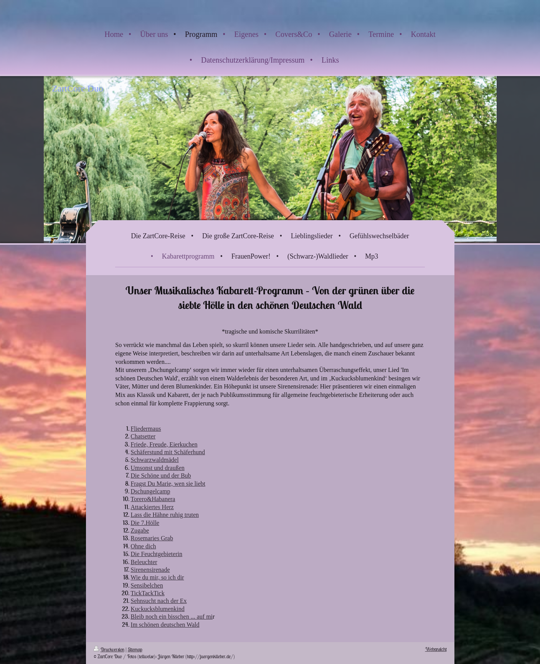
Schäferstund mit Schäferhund (167, 452)
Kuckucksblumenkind (157, 609)
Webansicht (436, 649)
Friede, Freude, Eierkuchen (163, 444)
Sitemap (135, 649)
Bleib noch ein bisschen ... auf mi (171, 616)
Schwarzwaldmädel (154, 459)
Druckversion (109, 649)
